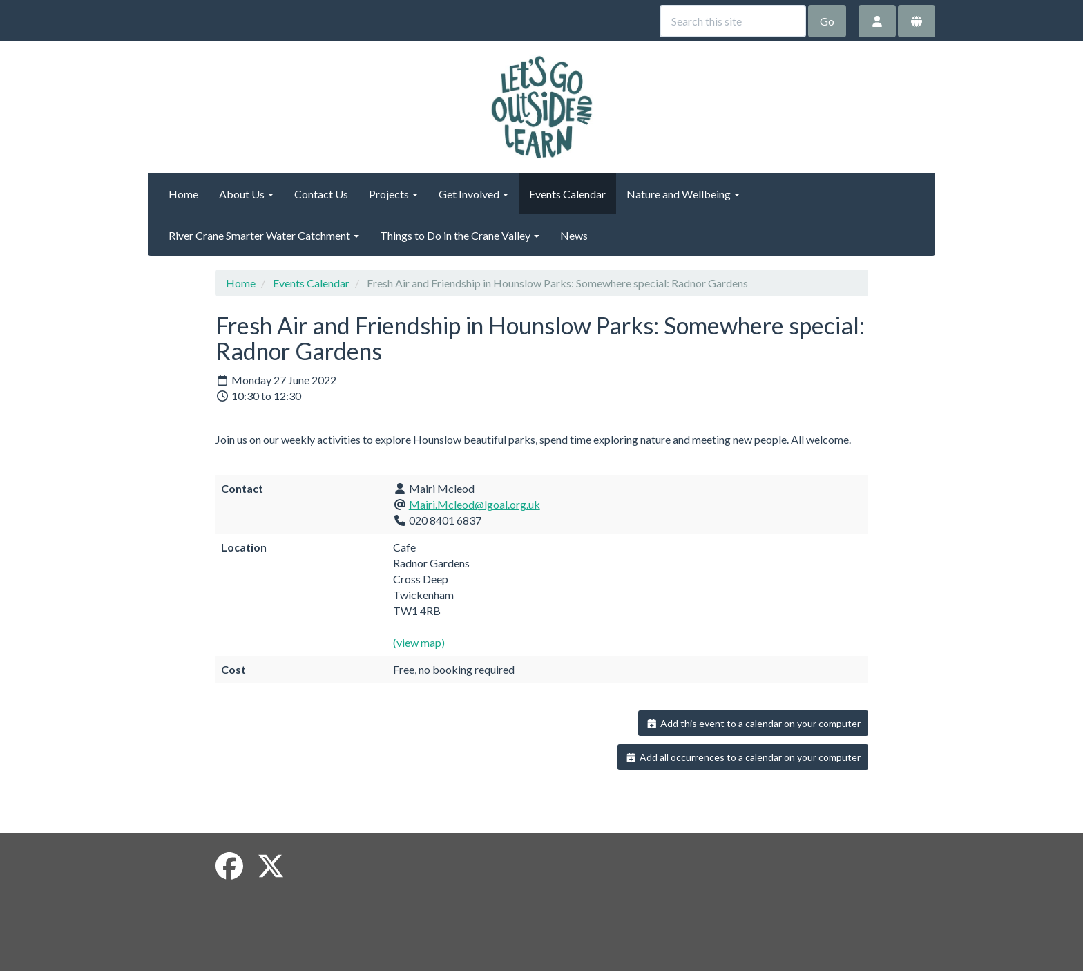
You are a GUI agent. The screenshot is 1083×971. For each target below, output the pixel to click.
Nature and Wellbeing (683, 193)
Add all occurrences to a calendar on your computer (743, 757)
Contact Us (321, 193)
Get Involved (473, 193)
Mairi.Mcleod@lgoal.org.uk (474, 504)
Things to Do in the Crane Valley (459, 235)
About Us (246, 193)
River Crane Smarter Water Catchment (264, 235)
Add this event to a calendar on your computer (753, 723)
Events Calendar (567, 193)
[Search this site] (733, 21)
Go (827, 21)
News (574, 235)
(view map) (419, 642)
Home (183, 193)
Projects (393, 193)
